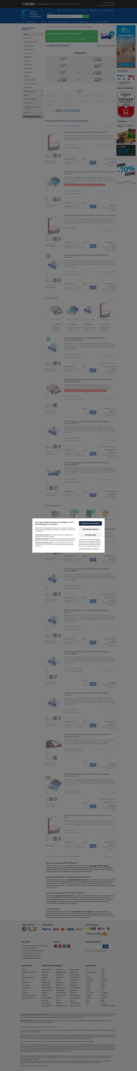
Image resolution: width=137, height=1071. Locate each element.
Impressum (95, 549)
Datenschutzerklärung (85, 549)
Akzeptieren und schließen (90, 523)
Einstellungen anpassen (90, 529)
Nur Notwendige (90, 535)
